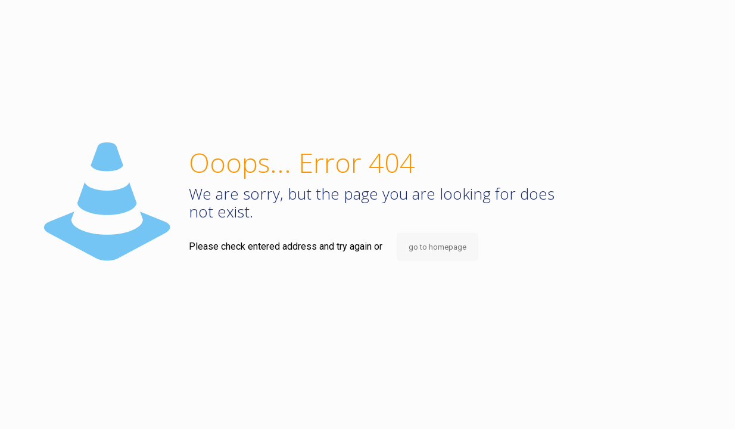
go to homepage (437, 247)
